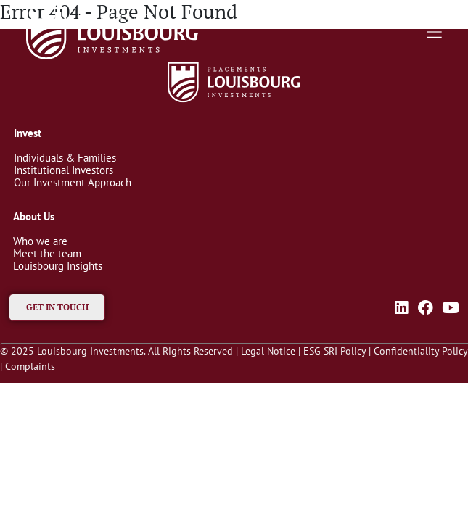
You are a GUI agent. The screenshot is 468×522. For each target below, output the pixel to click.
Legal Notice (268, 350)
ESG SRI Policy (334, 350)
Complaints (30, 366)
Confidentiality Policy (420, 350)
